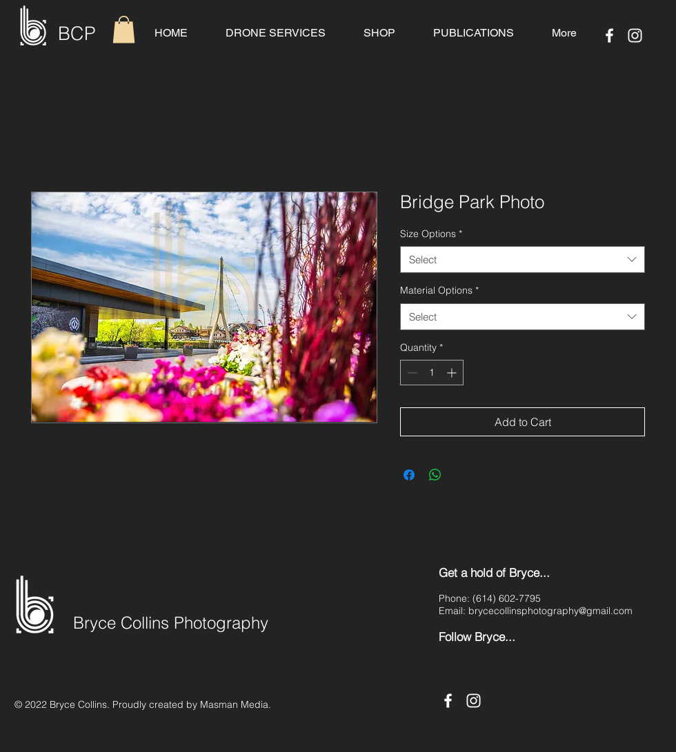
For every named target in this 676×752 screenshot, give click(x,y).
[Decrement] (410, 372)
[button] (123, 29)
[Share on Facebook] (409, 475)
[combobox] (522, 259)
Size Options (431, 233)
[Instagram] (635, 35)
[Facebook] (609, 35)
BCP (77, 33)
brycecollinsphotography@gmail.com (550, 610)
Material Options (439, 290)
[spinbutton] (431, 372)
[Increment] (452, 372)
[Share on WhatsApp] (435, 475)
